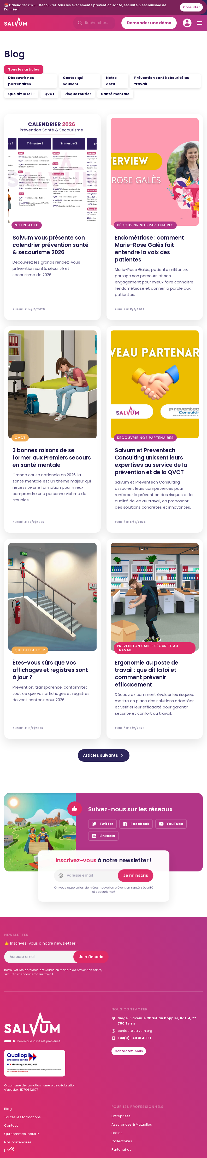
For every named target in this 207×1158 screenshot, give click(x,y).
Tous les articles (23, 69)
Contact (11, 1125)
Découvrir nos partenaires (21, 80)
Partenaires (121, 1149)
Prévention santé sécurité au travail (161, 80)
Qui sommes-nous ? (21, 1133)
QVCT (49, 93)
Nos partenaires (18, 1142)
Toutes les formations (22, 1117)
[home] (15, 23)
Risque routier (77, 93)
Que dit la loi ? (21, 93)
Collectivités (121, 1141)
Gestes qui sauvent (73, 80)
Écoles (116, 1132)
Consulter (191, 7)
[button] (11, 1149)
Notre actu (111, 80)
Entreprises (121, 1116)
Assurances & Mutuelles (131, 1124)
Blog (8, 1108)
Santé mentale (115, 93)
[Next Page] (103, 755)
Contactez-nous (129, 1051)
